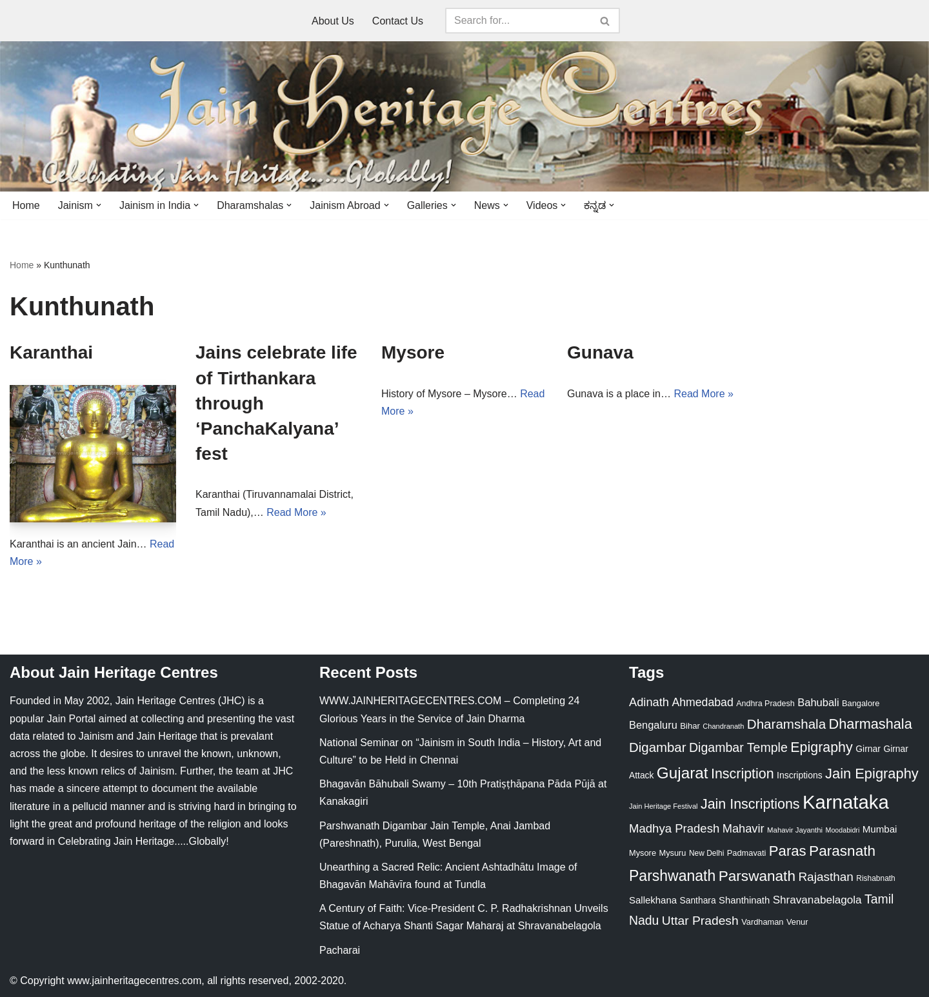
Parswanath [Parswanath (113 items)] (757, 876)
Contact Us (397, 20)
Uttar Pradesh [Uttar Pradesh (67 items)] (700, 920)
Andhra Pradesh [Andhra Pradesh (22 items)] (765, 703)
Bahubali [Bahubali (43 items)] (818, 702)
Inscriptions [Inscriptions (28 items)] (800, 775)
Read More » (296, 512)
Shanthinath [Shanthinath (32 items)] (744, 900)
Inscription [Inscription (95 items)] (742, 774)
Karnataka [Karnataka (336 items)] (846, 802)
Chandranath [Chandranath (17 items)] (723, 726)
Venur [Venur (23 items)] (797, 922)
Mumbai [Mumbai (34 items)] (880, 829)
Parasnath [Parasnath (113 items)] (842, 851)
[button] (98, 205)
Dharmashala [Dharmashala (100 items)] (870, 724)
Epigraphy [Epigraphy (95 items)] (821, 747)
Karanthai (51, 352)
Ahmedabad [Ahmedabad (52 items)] (702, 702)
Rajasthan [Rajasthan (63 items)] (826, 876)
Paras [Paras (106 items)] (787, 851)
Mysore (413, 352)
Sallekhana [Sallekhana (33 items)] (653, 899)
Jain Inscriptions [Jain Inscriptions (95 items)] (750, 804)
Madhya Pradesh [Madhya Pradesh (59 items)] (674, 828)
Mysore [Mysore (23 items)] (642, 853)
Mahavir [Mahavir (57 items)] (743, 828)
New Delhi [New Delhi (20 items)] (706, 853)
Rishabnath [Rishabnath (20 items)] (875, 878)
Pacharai (339, 950)
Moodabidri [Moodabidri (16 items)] (843, 830)
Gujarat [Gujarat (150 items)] (682, 773)
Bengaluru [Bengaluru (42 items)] (653, 725)
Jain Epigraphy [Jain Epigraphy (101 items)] (872, 773)
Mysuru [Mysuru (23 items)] (672, 853)
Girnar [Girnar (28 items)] (868, 749)
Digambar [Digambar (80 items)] (657, 747)
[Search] (518, 21)
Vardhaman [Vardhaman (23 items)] (762, 922)
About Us (333, 20)
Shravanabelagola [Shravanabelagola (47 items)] (817, 900)
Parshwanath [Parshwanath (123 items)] (672, 875)
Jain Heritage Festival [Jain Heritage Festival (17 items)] (663, 806)
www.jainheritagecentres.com (134, 980)
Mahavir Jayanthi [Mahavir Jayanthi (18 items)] (795, 830)
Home (26, 205)
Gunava (600, 352)
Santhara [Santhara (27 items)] (698, 900)
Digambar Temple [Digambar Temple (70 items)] (738, 747)
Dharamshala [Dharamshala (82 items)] (786, 723)
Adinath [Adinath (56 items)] (649, 702)
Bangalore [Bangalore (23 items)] (860, 703)
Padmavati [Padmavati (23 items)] (746, 853)
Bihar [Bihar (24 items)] (690, 726)
